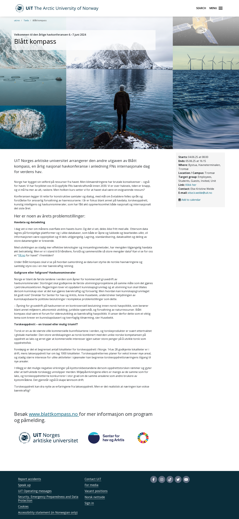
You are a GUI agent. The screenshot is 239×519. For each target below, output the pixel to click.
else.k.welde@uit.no (200, 193)
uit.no (17, 20)
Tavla (26, 20)
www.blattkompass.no (54, 414)
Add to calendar (191, 200)
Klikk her (190, 185)
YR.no (21, 255)
